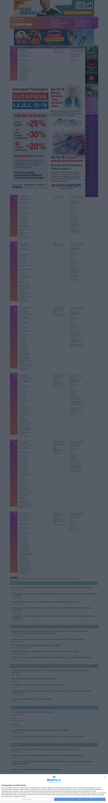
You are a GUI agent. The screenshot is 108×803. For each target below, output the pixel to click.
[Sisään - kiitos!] (105, 777)
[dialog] (54, 788)
